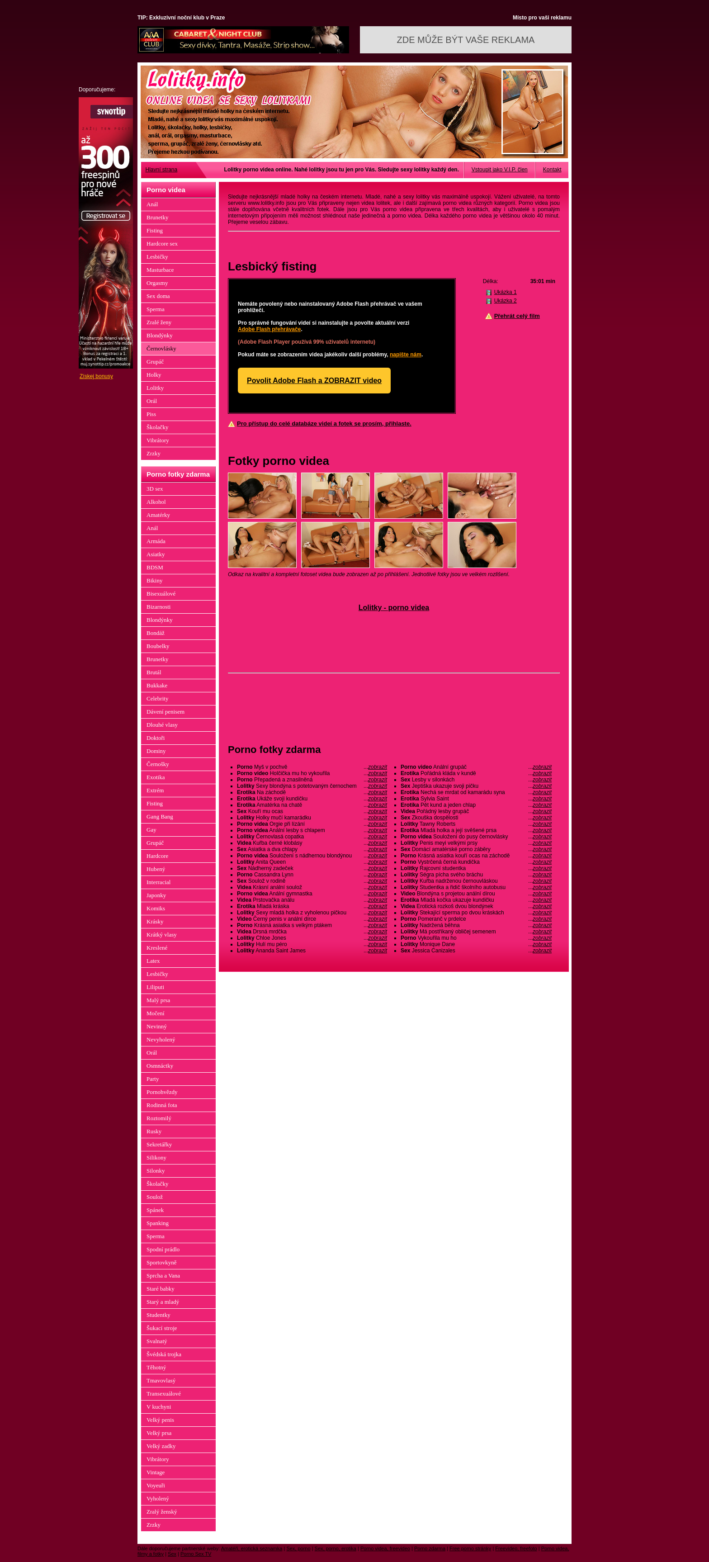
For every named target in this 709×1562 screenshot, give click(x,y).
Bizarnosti (158, 606)
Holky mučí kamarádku (312, 817)
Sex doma (158, 296)
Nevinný (157, 1026)
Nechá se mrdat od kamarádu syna (476, 792)
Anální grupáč (476, 767)
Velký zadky (161, 1446)
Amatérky (158, 514)
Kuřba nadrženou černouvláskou (476, 881)
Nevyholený (161, 1039)
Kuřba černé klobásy (312, 843)
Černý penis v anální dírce (312, 919)
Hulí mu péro (312, 944)
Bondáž (156, 633)
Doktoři (156, 737)
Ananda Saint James (312, 950)
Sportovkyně (161, 1262)
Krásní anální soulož (312, 887)
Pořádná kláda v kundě (476, 773)
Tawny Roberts (476, 824)
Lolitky (155, 387)
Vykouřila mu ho (476, 938)
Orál (152, 401)
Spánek (155, 1210)
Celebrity (157, 698)
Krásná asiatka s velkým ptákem (312, 925)
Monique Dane (476, 944)
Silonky (156, 1170)
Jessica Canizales (476, 950)
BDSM (155, 567)
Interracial (158, 882)
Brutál (154, 672)
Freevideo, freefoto (516, 1548)
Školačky (157, 427)
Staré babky (161, 1288)
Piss (151, 414)
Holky (154, 374)
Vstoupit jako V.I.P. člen (500, 169)
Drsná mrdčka (312, 931)
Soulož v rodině (312, 881)
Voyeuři (156, 1485)
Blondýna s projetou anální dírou (476, 893)
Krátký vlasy (162, 934)
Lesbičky (157, 256)
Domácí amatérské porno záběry (476, 849)
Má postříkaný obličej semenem (476, 931)
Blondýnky (160, 335)
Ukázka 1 (505, 292)
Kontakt (552, 169)
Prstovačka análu (312, 900)
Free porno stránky (470, 1548)
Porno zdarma (429, 1548)
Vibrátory (158, 440)
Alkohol (156, 501)
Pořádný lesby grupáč (476, 811)
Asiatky (156, 554)
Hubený (156, 869)
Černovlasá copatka (312, 836)
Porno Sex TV (195, 1554)
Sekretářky (159, 1144)
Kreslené (157, 947)
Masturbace (160, 269)
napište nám (405, 354)
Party (153, 1078)
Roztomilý (159, 1118)
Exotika (156, 777)
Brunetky (157, 217)
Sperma (156, 309)
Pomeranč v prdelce (476, 919)
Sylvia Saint (476, 798)
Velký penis (160, 1419)
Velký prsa (159, 1432)
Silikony (156, 1157)
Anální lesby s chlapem (312, 830)
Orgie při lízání (312, 824)
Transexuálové (164, 1393)
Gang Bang (160, 816)
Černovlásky (161, 348)
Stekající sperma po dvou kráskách (476, 912)
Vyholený (158, 1498)
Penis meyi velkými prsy (476, 843)
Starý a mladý (163, 1301)
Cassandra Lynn (312, 874)
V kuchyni (159, 1406)
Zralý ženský (162, 1511)
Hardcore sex (162, 243)
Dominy (156, 751)
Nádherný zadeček (312, 868)
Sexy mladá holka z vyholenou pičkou (312, 912)
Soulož (155, 1196)
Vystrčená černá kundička (476, 862)
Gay (151, 829)
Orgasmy (157, 282)
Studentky (158, 1314)
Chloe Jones (312, 938)
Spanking (158, 1223)
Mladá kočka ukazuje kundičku (476, 900)
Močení (156, 1013)
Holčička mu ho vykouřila (312, 773)
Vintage (156, 1472)
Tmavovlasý (161, 1380)
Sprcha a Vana (163, 1275)
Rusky (154, 1131)
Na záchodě (312, 792)
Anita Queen (312, 862)
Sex (172, 1554)
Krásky (155, 921)
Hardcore (157, 855)
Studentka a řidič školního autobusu (476, 887)
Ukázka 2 (505, 301)
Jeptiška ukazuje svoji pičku (476, 786)
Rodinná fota (162, 1105)
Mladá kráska (312, 906)
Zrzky (154, 453)
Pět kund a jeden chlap (476, 805)
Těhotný (156, 1367)
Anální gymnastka (312, 893)
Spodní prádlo (163, 1249)
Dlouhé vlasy (162, 724)
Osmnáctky (160, 1065)
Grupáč (155, 361)
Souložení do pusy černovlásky (476, 836)
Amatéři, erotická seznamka (252, 1548)
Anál (152, 204)
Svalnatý (157, 1341)
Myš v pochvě (312, 767)
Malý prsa (158, 1000)
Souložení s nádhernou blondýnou (312, 855)
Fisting (155, 230)
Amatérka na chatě (312, 805)
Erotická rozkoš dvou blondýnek (476, 906)
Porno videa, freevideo (385, 1548)
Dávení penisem (165, 711)
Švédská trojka (164, 1354)
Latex (153, 960)
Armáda (156, 541)
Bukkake (157, 685)
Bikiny (154, 580)
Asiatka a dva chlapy (312, 849)
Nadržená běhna (476, 925)
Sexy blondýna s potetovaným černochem (312, 786)
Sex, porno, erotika (335, 1548)
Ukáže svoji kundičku (312, 798)
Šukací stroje (162, 1328)
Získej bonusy (96, 376)
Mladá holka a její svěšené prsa (476, 830)
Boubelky (158, 646)
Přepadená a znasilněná (312, 779)
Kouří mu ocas (312, 811)
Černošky (158, 764)
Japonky (156, 895)
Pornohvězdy (162, 1092)
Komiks (156, 908)
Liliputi (155, 987)
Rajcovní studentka (476, 868)
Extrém (155, 790)
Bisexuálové (161, 593)
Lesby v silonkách (476, 779)
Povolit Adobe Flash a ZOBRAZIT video (314, 380)
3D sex (155, 488)
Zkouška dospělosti (476, 817)
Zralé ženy (159, 322)
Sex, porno (298, 1548)
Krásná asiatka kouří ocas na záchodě (476, 855)
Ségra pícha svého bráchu (476, 874)
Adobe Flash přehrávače (269, 329)
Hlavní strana (162, 169)
